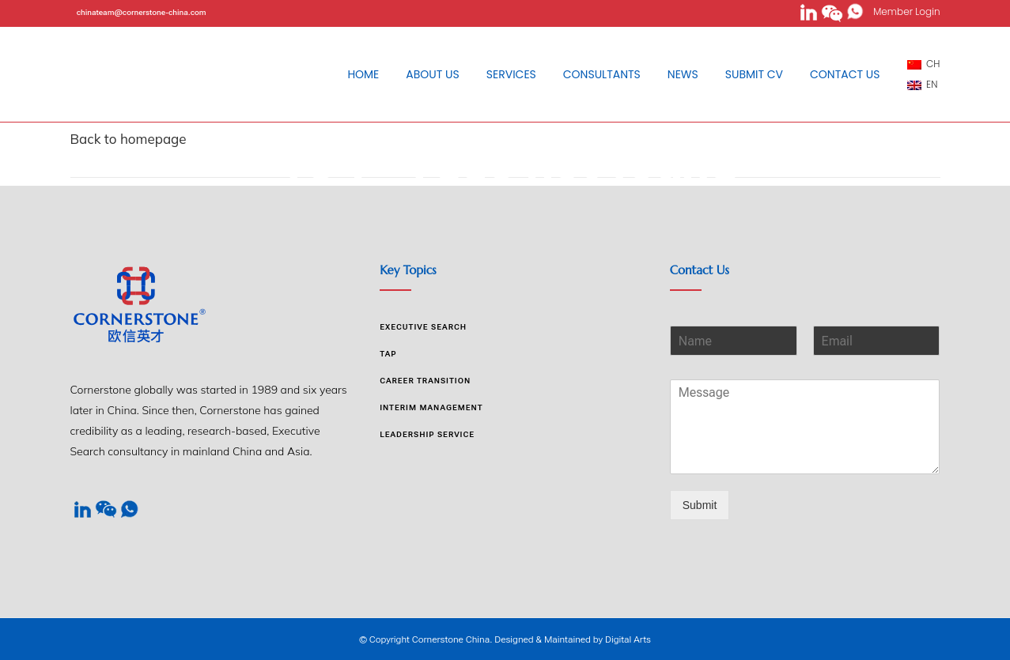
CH (923, 63)
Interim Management (431, 407)
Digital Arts (628, 639)
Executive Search (423, 326)
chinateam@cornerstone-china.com (141, 12)
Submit (700, 505)
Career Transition (425, 380)
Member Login (902, 11)
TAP (388, 353)
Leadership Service (427, 434)
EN (922, 84)
